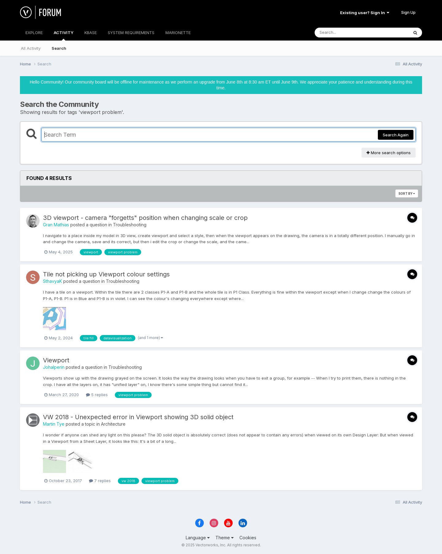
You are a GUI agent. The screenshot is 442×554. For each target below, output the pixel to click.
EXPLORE (34, 32)
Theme (224, 537)
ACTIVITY (63, 35)
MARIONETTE (178, 32)
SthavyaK (52, 281)
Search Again (396, 134)
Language (198, 537)
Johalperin (53, 367)
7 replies (100, 480)
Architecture (113, 424)
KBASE (90, 32)
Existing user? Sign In (364, 12)
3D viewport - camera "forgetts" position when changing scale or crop (145, 217)
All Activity (31, 48)
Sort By (406, 193)
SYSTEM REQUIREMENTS (131, 32)
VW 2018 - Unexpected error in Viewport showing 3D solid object (138, 417)
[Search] (345, 32)
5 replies (97, 394)
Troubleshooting (129, 224)
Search (59, 48)
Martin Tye (53, 424)
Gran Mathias (56, 224)
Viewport (56, 360)
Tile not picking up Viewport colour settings (106, 274)
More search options (388, 152)
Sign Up (408, 12)
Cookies (247, 537)
